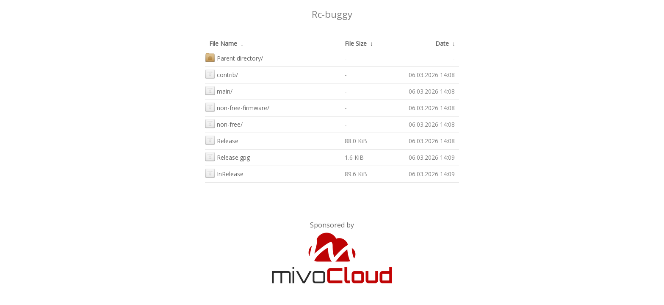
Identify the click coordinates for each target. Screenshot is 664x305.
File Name (223, 43)
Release (221, 140)
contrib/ (221, 74)
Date (442, 43)
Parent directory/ (234, 57)
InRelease (224, 173)
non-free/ (224, 123)
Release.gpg (227, 156)
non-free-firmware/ (237, 107)
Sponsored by (332, 225)
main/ (218, 90)
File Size (356, 43)
